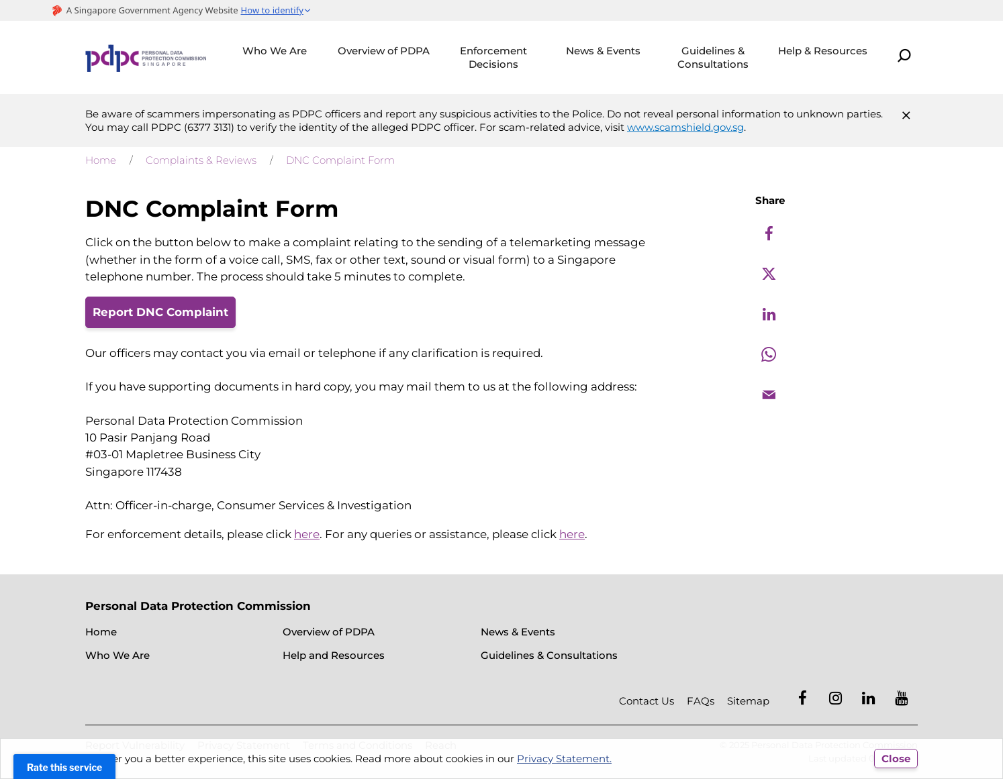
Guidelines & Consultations (713, 57)
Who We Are (274, 50)
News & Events (603, 50)
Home (100, 160)
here (307, 534)
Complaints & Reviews (201, 160)
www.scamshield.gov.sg (685, 127)
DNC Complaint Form (340, 160)
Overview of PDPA (384, 50)
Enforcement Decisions (493, 57)
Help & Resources (822, 50)
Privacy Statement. (564, 758)
